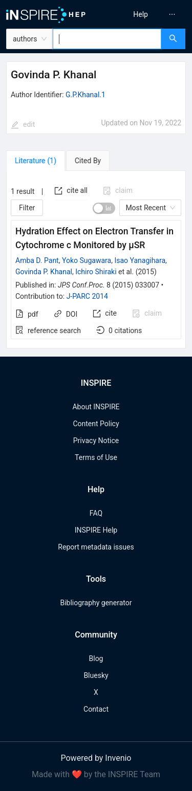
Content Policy (96, 424)
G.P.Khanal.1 (85, 95)
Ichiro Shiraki (95, 272)
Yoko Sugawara (86, 260)
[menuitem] (140, 14)
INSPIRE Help (96, 530)
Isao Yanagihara (139, 260)
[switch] (104, 208)
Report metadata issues (96, 547)
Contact (96, 709)
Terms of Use (96, 457)
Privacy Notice (96, 440)
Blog (96, 658)
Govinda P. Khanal (43, 272)
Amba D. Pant (37, 260)
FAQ (96, 513)
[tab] (35, 160)
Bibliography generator (96, 603)
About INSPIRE (95, 407)
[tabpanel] (96, 260)
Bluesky (95, 675)
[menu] (145, 14)
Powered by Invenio (96, 758)
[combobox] (107, 39)
